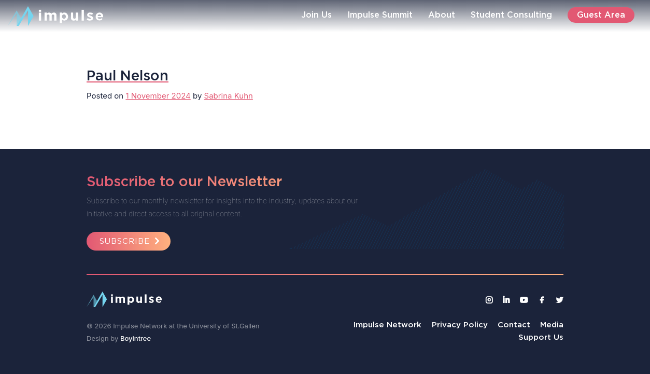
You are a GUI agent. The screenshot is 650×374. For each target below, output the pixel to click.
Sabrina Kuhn (228, 96)
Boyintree (135, 338)
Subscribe (131, 241)
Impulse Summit (380, 14)
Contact (514, 324)
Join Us (316, 14)
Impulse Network (387, 324)
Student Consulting (511, 14)
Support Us (540, 337)
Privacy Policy (460, 324)
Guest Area (601, 14)
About (441, 14)
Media (551, 324)
